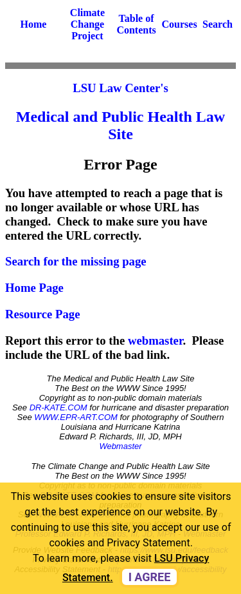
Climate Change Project (87, 24)
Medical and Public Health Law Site (120, 125)
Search (217, 24)
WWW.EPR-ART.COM (76, 417)
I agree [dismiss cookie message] (150, 577)
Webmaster (120, 446)
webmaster (155, 340)
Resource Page (42, 314)
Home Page (34, 287)
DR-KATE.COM (58, 407)
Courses (179, 24)
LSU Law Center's (120, 88)
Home (34, 24)
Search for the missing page (76, 261)
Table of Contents (136, 24)
